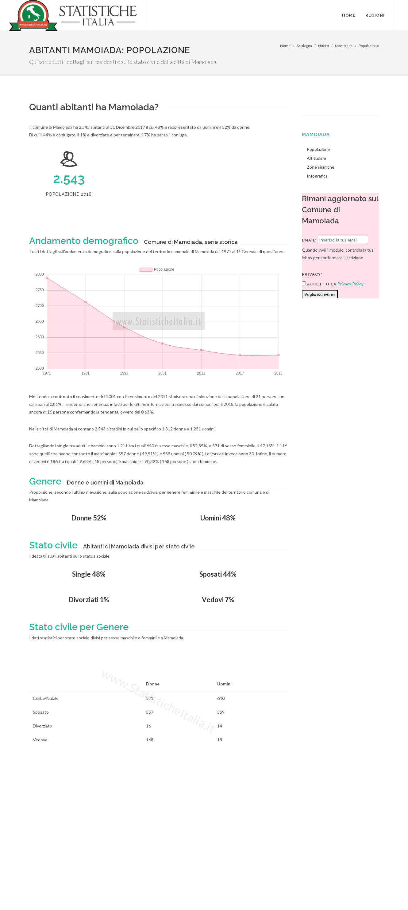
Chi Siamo (95, 893)
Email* (309, 240)
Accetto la (319, 283)
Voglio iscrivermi (319, 294)
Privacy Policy (350, 283)
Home (285, 45)
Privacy (74, 893)
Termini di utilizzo (45, 893)
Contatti (354, 885)
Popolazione (369, 45)
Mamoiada (343, 45)
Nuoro (323, 45)
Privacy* (312, 274)
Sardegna (304, 45)
